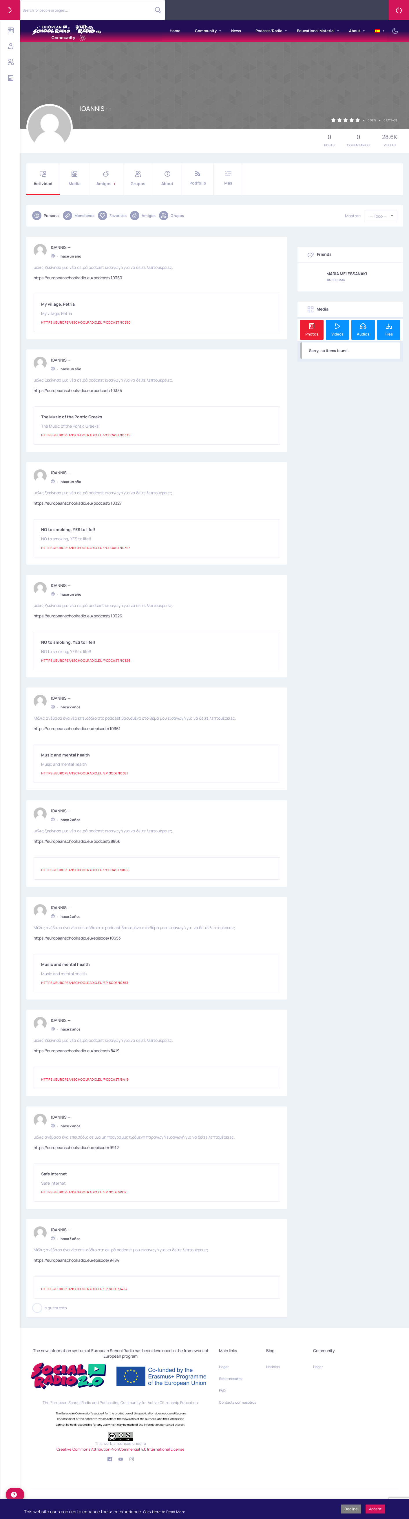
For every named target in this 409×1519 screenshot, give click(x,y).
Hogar (224, 1366)
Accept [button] (375, 1508)
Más (228, 178)
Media (74, 178)
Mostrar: (353, 216)
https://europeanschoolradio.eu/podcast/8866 (77, 840)
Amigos (106, 178)
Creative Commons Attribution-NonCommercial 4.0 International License (120, 1449)
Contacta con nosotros (237, 1402)
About (354, 30)
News (236, 30)
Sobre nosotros (231, 1378)
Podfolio (197, 178)
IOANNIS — (61, 246)
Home (175, 30)
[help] (15, 1495)
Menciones (78, 215)
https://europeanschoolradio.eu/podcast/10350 (78, 277)
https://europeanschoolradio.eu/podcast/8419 (77, 1050)
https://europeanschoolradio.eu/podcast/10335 (78, 389)
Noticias (273, 1366)
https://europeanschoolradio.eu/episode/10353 (77, 937)
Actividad (43, 178)
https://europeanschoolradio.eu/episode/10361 (77, 727)
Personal (45, 215)
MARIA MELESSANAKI (346, 273)
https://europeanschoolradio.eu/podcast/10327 (78, 502)
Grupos (138, 178)
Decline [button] (351, 1508)
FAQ (222, 1390)
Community (206, 30)
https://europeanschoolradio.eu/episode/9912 (76, 1146)
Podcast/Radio (268, 30)
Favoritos (112, 215)
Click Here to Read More (164, 1511)
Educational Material (316, 30)
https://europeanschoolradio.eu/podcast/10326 (78, 615)
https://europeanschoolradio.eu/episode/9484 (76, 1259)
